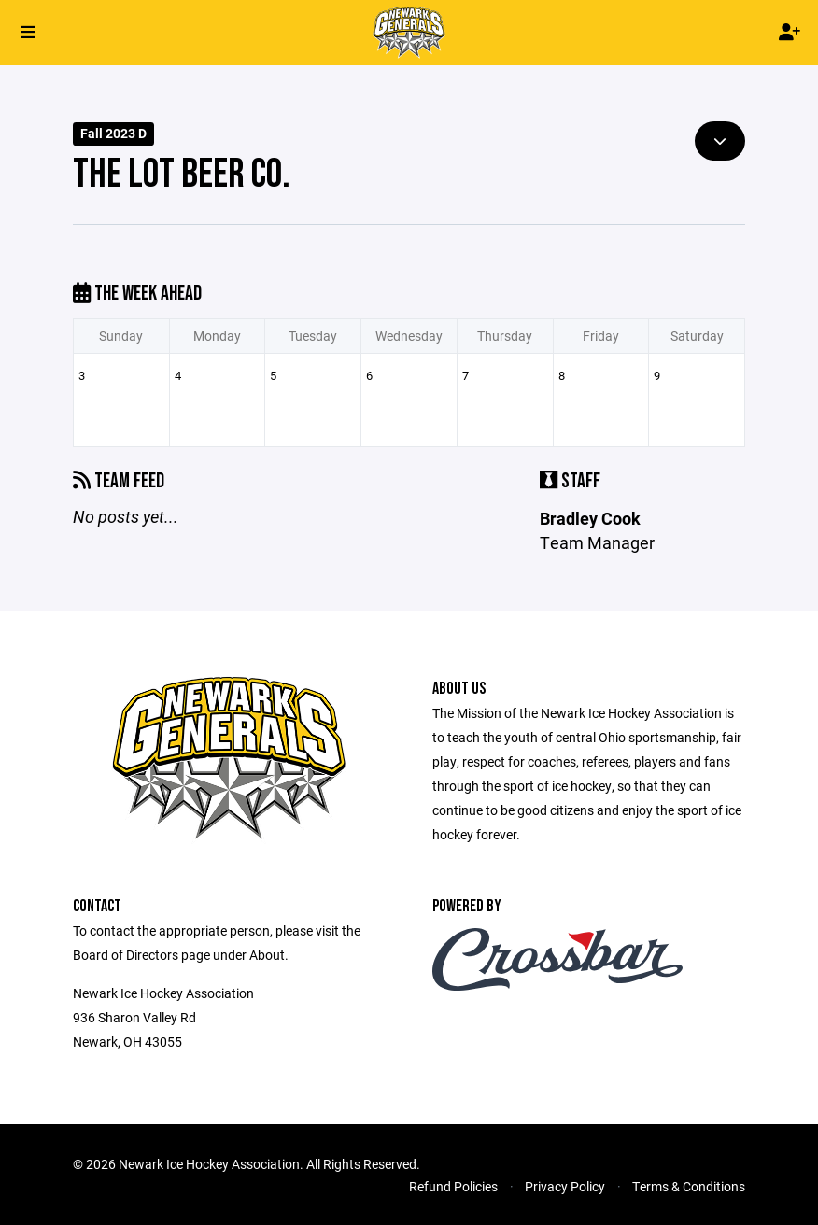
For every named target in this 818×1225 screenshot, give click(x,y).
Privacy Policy (565, 1186)
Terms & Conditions (688, 1186)
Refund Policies (453, 1186)
